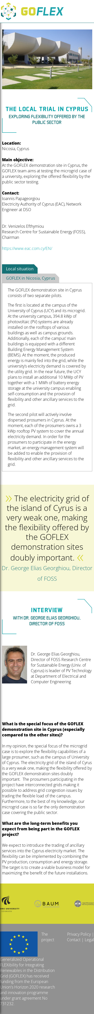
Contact (73, 939)
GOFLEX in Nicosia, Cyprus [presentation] (30, 278)
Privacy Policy (79, 934)
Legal (89, 939)
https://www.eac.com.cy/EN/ (27, 248)
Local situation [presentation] (20, 269)
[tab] (20, 269)
